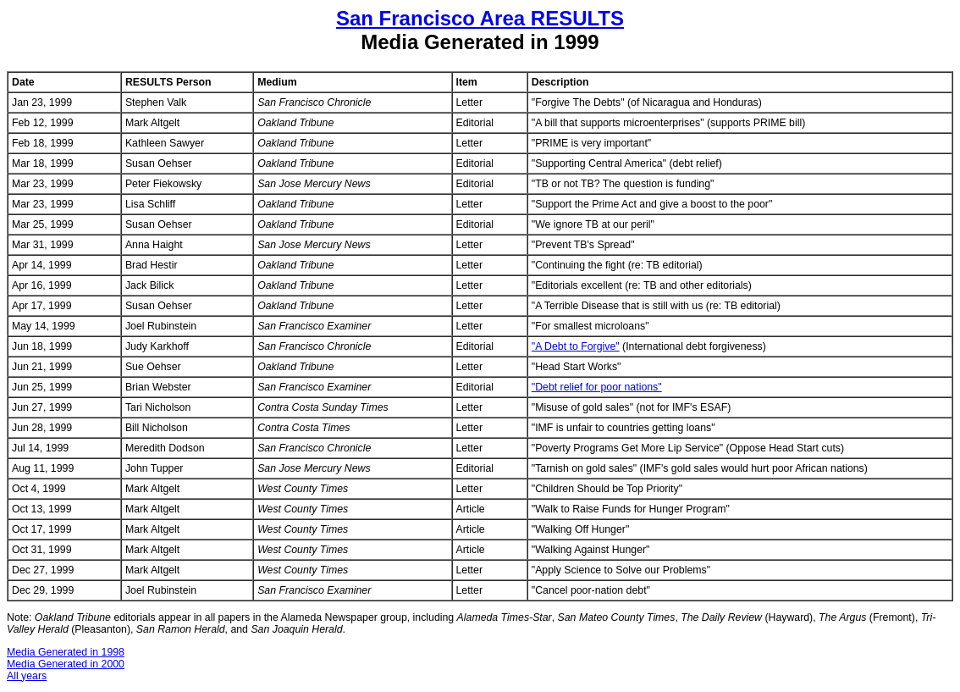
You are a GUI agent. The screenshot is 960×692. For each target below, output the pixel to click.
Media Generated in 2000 (65, 664)
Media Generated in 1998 (65, 652)
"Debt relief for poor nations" (597, 387)
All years (27, 676)
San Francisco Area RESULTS (480, 18)
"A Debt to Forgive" (576, 346)
